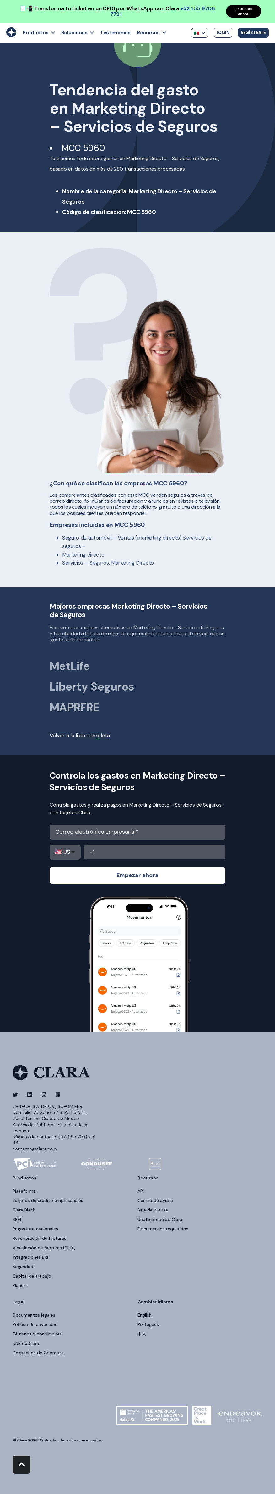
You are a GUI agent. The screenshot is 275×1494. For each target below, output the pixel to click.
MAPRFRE (74, 707)
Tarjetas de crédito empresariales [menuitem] (48, 1200)
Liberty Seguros (92, 686)
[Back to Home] (11, 35)
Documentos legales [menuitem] (34, 1315)
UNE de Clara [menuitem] (26, 1343)
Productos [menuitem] (24, 1178)
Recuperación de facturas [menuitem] (39, 1238)
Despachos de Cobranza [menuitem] (38, 1353)
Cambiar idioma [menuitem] (155, 1302)
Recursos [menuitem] (148, 1178)
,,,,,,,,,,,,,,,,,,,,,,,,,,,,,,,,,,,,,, (65, 852)
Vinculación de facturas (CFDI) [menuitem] (44, 1248)
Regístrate (253, 32)
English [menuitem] (145, 1315)
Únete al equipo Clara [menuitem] (160, 1219)
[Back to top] (21, 1465)
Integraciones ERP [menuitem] (31, 1257)
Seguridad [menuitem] (23, 1266)
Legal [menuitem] (18, 1302)
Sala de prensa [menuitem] (153, 1210)
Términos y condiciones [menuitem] (37, 1334)
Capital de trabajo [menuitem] (32, 1276)
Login (223, 32)
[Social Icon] (17, 1094)
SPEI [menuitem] (17, 1219)
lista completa (93, 735)
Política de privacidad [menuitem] (35, 1324)
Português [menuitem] (148, 1324)
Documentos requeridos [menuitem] (163, 1229)
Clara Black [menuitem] (24, 1210)
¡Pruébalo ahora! (243, 11)
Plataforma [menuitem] (24, 1191)
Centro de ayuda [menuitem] (155, 1200)
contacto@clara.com (35, 1149)
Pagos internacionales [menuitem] (35, 1229)
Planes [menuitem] (19, 1285)
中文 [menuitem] (142, 1334)
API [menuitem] (141, 1191)
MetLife (70, 666)
